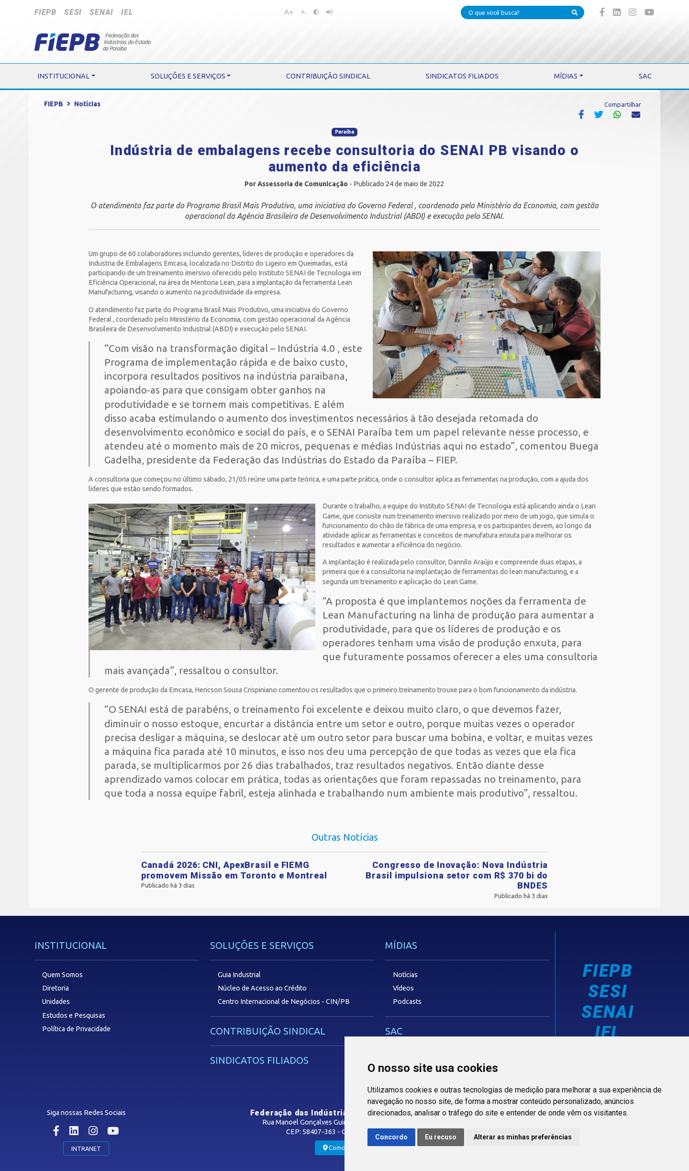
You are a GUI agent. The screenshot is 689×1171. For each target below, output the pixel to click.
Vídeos (403, 988)
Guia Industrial (239, 975)
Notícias (87, 104)
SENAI (101, 12)
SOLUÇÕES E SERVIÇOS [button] (188, 76)
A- (303, 12)
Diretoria (55, 988)
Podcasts (407, 1001)
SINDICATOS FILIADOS (259, 1060)
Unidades (56, 1001)
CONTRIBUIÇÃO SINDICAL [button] (328, 76)
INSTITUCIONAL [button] (63, 76)
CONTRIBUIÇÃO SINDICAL (267, 1030)
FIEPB (45, 12)
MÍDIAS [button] (566, 76)
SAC (393, 1030)
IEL (127, 12)
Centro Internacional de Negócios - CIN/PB (284, 1001)
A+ (288, 11)
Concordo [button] (391, 1137)
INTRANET (86, 1148)
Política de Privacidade (76, 1029)
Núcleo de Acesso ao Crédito (262, 988)
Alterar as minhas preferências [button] (523, 1137)
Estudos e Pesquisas (73, 1015)
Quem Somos (62, 975)
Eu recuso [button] (440, 1137)
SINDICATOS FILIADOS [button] (462, 76)
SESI (73, 12)
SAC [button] (645, 76)
